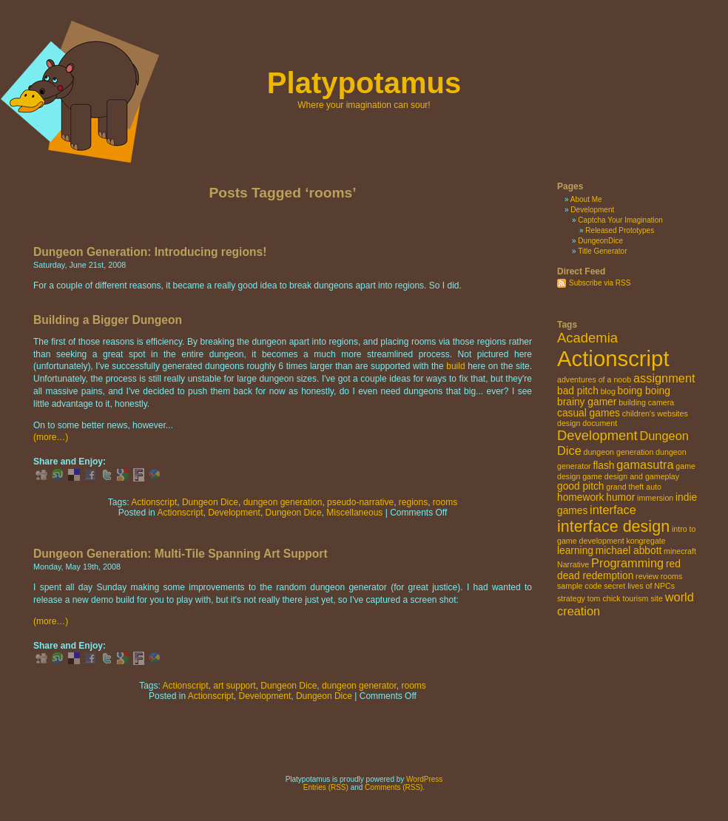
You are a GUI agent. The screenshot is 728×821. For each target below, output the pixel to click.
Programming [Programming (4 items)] (627, 563)
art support (234, 685)
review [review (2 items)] (647, 576)
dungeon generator (359, 685)
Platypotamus (364, 83)
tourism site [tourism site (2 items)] (642, 598)
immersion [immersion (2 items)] (655, 497)
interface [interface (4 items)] (613, 509)
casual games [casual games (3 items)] (588, 413)
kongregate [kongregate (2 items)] (645, 540)
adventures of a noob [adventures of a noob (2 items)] (594, 379)
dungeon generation (283, 502)
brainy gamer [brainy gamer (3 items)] (586, 402)
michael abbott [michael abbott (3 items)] (629, 550)
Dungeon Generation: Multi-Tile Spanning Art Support (180, 553)
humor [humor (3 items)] (620, 497)
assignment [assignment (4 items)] (664, 378)
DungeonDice (600, 241)
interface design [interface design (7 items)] (613, 526)
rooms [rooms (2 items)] (672, 576)
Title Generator (602, 251)
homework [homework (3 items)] (580, 497)
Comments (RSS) (393, 787)
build (455, 366)
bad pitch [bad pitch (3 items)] (578, 390)
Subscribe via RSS (599, 283)
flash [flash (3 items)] (603, 465)
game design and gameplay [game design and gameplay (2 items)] (630, 476)
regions (413, 502)
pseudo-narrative (360, 502)
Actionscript (154, 502)
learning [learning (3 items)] (575, 550)
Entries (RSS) (325, 787)
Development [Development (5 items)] (597, 435)
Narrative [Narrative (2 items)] (573, 564)
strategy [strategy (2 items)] (571, 598)
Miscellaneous (354, 512)
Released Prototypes (619, 230)
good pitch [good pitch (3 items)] (580, 486)
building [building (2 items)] (632, 402)
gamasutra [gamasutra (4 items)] (644, 464)
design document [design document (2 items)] (587, 423)
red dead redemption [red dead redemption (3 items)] (619, 569)
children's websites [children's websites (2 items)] (655, 413)
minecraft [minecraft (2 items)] (680, 551)
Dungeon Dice (210, 502)
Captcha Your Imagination (620, 220)
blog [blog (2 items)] (608, 391)
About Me (586, 199)
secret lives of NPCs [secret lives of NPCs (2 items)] (639, 585)
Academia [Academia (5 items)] (587, 337)
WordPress (424, 779)
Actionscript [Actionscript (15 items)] (613, 358)
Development (234, 512)
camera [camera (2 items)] (661, 402)
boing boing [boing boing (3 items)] (644, 390)
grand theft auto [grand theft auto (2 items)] (633, 486)
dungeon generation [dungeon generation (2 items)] (619, 451)
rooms (445, 502)
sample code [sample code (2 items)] (579, 585)
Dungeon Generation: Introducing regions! (149, 252)
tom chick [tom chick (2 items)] (604, 598)
